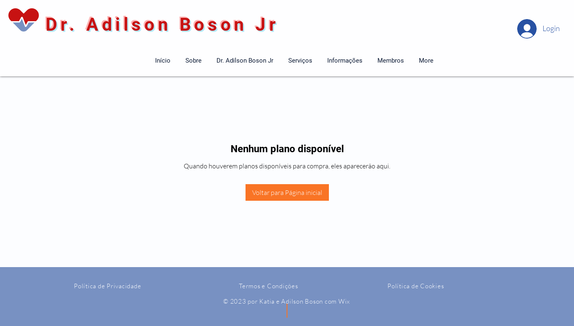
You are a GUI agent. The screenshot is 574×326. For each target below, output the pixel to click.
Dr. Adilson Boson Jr (158, 24)
